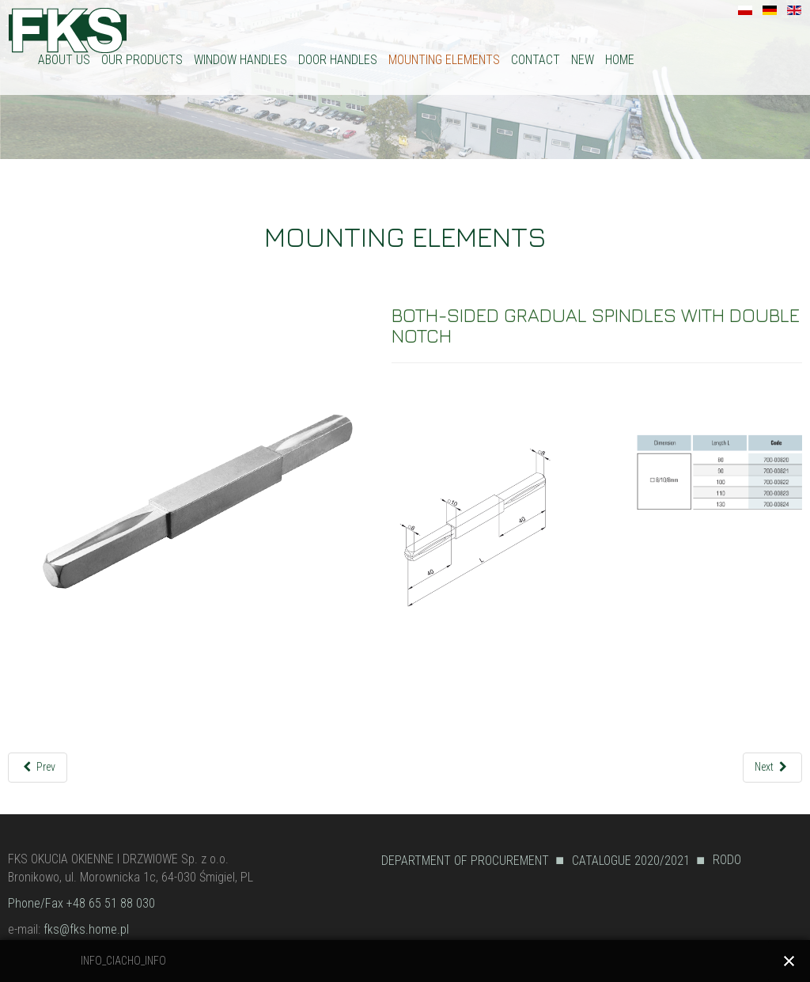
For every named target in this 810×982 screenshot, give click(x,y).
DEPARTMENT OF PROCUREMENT (465, 860)
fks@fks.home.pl (86, 929)
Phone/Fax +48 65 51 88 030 (81, 903)
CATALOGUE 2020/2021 (631, 860)
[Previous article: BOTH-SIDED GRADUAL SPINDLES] (37, 767)
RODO (727, 859)
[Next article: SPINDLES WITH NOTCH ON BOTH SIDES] (772, 767)
